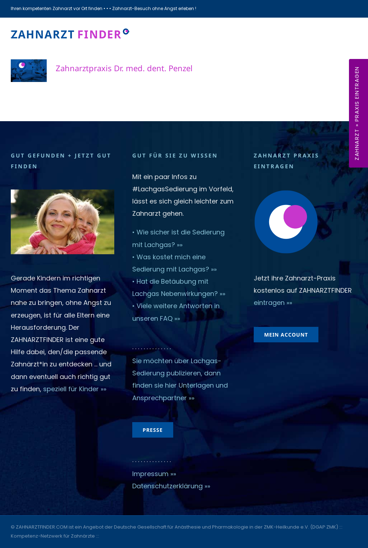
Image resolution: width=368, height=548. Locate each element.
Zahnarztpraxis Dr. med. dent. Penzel (124, 68)
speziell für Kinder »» (75, 388)
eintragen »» (273, 302)
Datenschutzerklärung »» (171, 485)
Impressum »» (154, 473)
